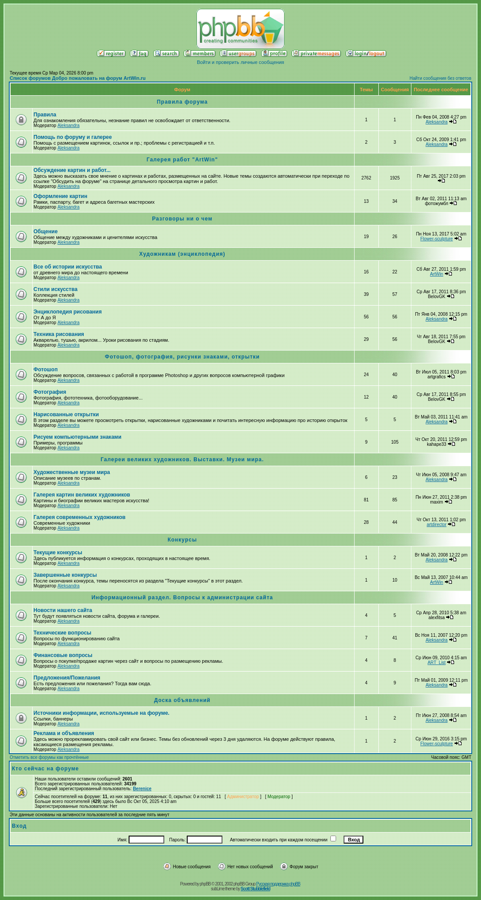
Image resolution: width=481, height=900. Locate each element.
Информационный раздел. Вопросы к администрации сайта (182, 597)
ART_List (437, 662)
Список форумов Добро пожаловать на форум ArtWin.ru (78, 78)
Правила (44, 115)
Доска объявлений (182, 700)
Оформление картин (60, 196)
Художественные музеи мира (71, 472)
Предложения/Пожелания (66, 678)
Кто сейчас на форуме (45, 769)
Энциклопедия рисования (67, 312)
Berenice (142, 788)
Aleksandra (68, 125)
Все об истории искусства (67, 267)
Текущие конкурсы (57, 552)
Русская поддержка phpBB (278, 883)
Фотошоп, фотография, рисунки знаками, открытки (182, 357)
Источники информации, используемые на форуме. (101, 713)
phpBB (205, 883)
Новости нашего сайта (62, 610)
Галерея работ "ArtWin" (182, 160)
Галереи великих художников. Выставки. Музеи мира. (182, 459)
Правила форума (182, 102)
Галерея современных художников (79, 517)
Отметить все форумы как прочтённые (49, 757)
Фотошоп (45, 369)
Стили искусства (55, 289)
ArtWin (436, 274)
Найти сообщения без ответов (440, 78)
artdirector (437, 524)
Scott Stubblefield (255, 888)
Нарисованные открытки (66, 414)
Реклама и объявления (63, 733)
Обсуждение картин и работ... (72, 170)
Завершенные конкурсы (65, 575)
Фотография (49, 392)
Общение (45, 231)
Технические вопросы (62, 633)
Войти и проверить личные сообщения (240, 62)
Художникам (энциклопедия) (182, 254)
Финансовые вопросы (62, 655)
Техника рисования (58, 334)
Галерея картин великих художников (81, 495)
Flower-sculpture (436, 238)
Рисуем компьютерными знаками (77, 437)
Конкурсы (182, 540)
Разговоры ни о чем (182, 219)
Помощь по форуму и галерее (72, 137)
